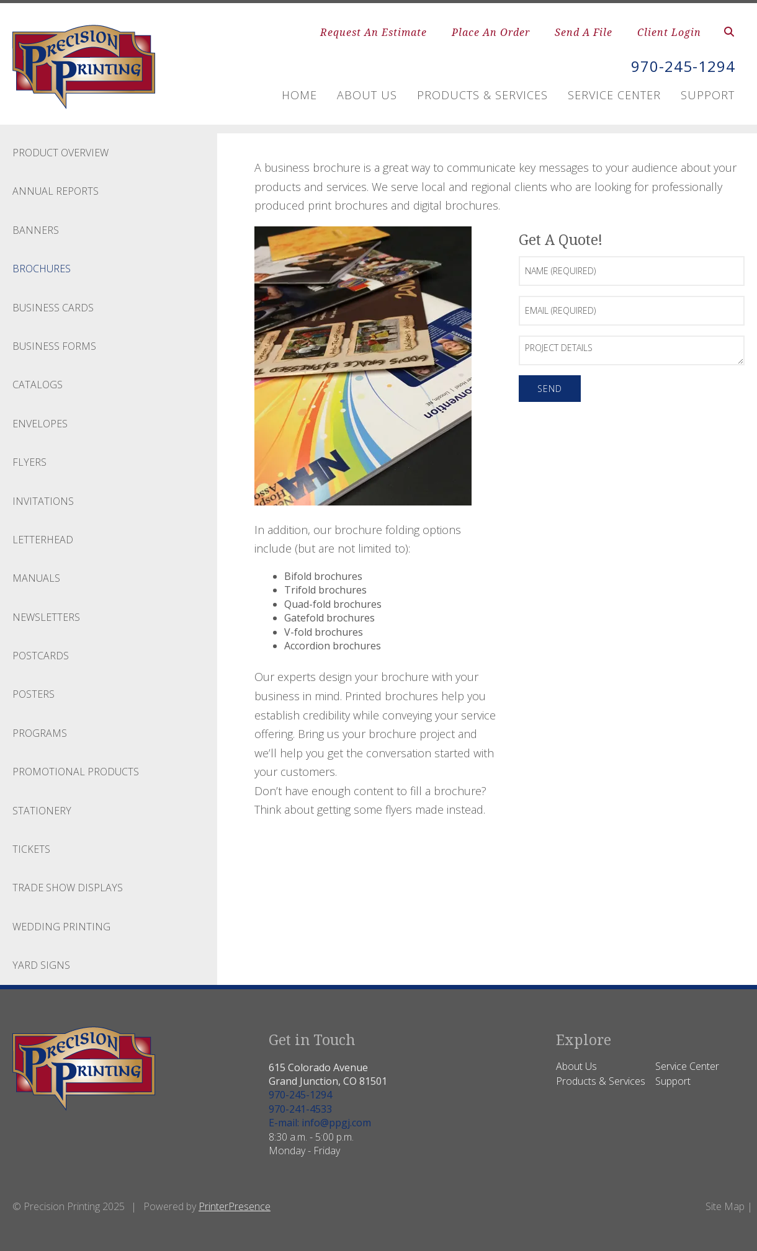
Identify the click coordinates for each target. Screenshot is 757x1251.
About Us (367, 94)
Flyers (29, 462)
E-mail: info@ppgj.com (320, 1122)
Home (299, 94)
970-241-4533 (300, 1109)
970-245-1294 (683, 66)
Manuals (36, 578)
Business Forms (54, 346)
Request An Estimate (373, 32)
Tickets (31, 849)
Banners (35, 230)
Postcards (40, 655)
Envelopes (40, 423)
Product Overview (60, 152)
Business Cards (53, 307)
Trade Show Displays (67, 887)
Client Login (669, 32)
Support (708, 94)
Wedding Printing (61, 926)
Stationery (41, 810)
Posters (33, 694)
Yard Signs (41, 965)
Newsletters (46, 617)
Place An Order (491, 32)
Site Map (725, 1206)
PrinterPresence (235, 1206)
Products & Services (482, 94)
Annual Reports (55, 191)
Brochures (41, 268)
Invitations (43, 501)
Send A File (583, 32)
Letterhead (42, 539)
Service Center (614, 94)
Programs (39, 733)
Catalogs (37, 384)
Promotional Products (75, 771)
